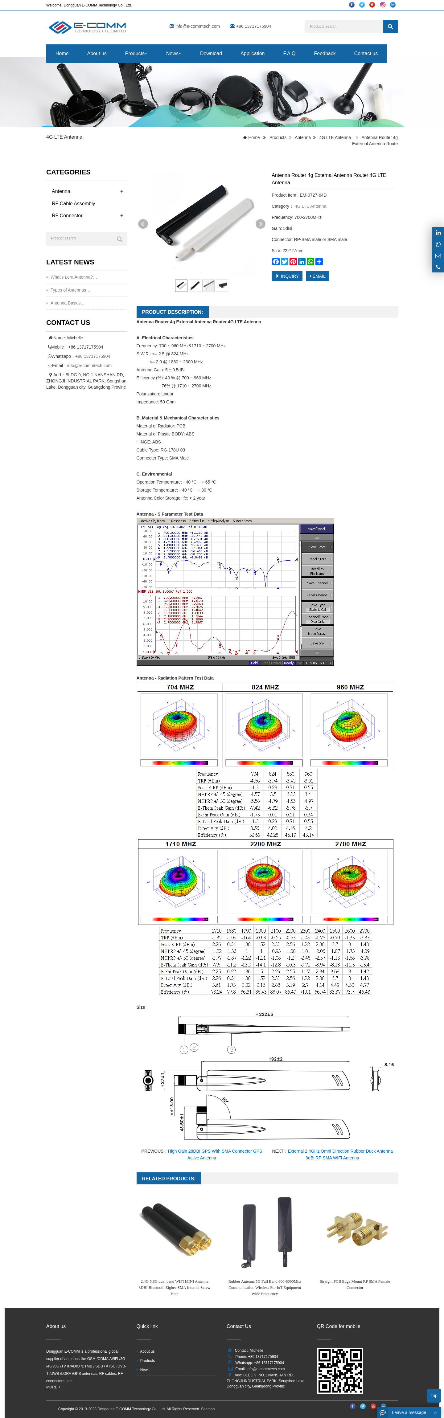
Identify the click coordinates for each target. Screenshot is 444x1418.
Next (260, 224)
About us (97, 53)
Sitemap (208, 1409)
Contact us (366, 53)
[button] (146, 53)
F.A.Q (289, 53)
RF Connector (67, 215)
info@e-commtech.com (197, 26)
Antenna (303, 137)
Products (136, 53)
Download (211, 53)
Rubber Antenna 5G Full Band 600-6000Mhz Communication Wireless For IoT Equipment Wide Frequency (264, 1287)
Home (62, 53)
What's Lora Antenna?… (74, 277)
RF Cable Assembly (73, 203)
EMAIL (318, 276)
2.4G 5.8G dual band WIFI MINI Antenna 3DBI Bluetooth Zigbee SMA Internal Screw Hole (175, 1287)
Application (252, 53)
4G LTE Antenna (64, 137)
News (174, 53)
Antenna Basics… (68, 302)
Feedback (324, 53)
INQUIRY (287, 276)
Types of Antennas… (70, 290)
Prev (143, 224)
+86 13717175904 (92, 356)
